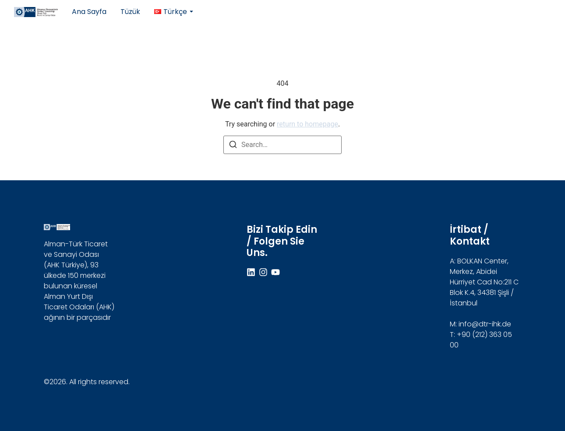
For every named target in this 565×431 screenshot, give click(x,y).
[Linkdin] (251, 272)
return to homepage (307, 124)
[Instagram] (263, 272)
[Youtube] (275, 272)
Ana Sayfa (89, 11)
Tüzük (130, 11)
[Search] (233, 146)
